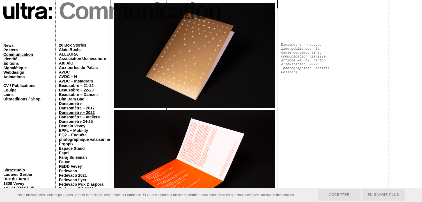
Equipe (10, 90)
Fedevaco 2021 (73, 175)
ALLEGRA (68, 54)
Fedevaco (68, 171)
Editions (11, 63)
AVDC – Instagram (76, 81)
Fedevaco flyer (72, 180)
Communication (18, 54)
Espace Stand (72, 148)
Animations (14, 77)
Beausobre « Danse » (79, 94)
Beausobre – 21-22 (76, 85)
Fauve (64, 162)
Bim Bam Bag (71, 99)
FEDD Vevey (70, 166)
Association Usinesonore (82, 58)
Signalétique (15, 68)
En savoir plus (383, 195)
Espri (64, 153)
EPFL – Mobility (73, 130)
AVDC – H (68, 76)
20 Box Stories (72, 45)
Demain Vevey (72, 126)
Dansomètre (70, 103)
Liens (8, 94)
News (8, 45)
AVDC (64, 72)
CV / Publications (19, 85)
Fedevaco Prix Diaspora (81, 184)
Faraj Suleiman (73, 157)
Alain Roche (70, 49)
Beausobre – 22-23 (76, 90)
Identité (10, 59)
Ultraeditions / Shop (21, 99)
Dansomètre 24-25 (76, 121)
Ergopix (66, 144)
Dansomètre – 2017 (77, 108)
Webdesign (13, 72)
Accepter (339, 195)
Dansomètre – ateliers (79, 117)
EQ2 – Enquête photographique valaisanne (84, 137)
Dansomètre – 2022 (77, 112)
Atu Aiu (66, 63)
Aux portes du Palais (78, 67)
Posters (10, 50)
